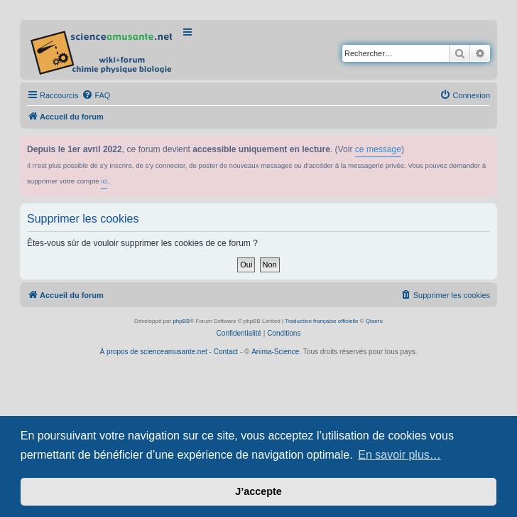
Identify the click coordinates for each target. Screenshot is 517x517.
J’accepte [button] (258, 491)
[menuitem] (96, 95)
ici (104, 181)
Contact (226, 352)
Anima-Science (275, 352)
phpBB (181, 321)
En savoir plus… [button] (399, 455)
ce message (378, 149)
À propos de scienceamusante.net (153, 352)
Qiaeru (374, 321)
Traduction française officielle (321, 321)
